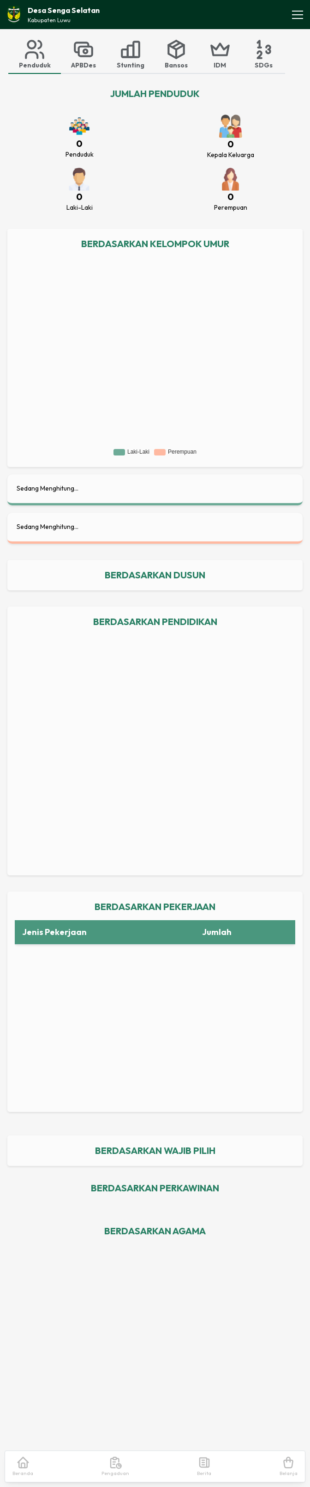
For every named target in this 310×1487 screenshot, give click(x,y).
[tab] (34, 53)
